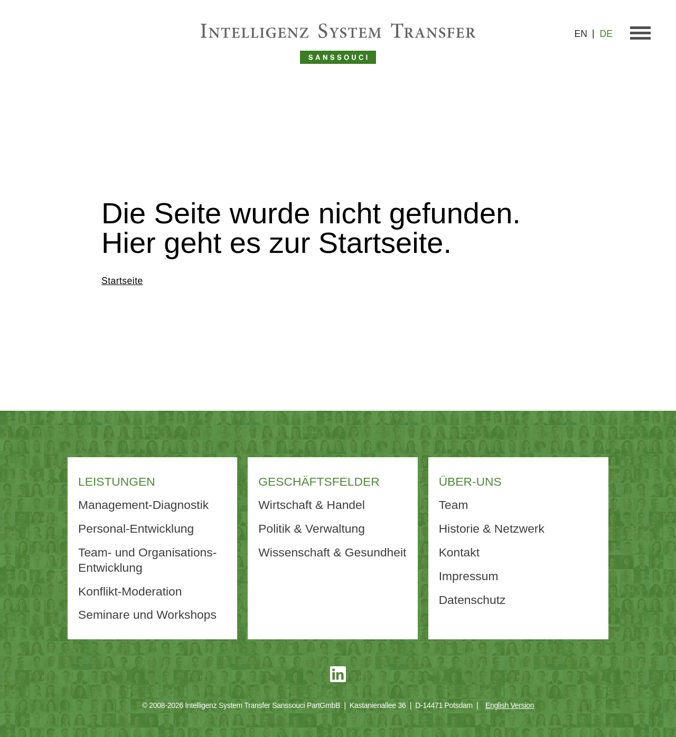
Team (453, 505)
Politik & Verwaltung (311, 528)
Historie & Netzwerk (491, 528)
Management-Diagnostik (143, 505)
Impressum (469, 576)
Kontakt (459, 552)
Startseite (122, 281)
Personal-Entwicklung (136, 528)
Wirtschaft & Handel (311, 505)
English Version (509, 705)
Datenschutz (472, 600)
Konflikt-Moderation (130, 591)
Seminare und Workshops (147, 614)
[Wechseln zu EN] (584, 34)
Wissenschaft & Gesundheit (332, 552)
